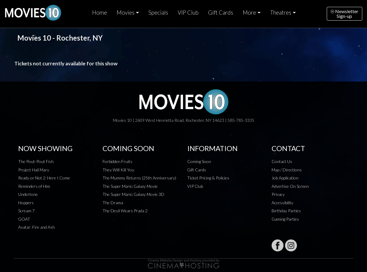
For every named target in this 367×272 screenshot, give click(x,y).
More (249, 12)
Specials (158, 12)
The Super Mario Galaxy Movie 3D (133, 194)
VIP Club (188, 12)
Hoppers (26, 202)
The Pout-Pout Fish (36, 161)
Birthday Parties (286, 210)
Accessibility (282, 202)
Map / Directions (287, 169)
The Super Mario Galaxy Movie (130, 186)
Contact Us (282, 161)
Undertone (28, 194)
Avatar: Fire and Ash (36, 227)
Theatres (280, 12)
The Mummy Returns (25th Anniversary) (139, 177)
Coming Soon (199, 161)
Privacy (278, 194)
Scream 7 (26, 210)
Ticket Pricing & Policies (208, 177)
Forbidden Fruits (117, 161)
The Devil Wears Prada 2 (125, 210)
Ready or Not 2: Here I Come (44, 177)
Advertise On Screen (290, 186)
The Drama (113, 202)
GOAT (24, 219)
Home (99, 12)
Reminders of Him (34, 186)
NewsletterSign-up (344, 13)
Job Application (285, 177)
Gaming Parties (285, 219)
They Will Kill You (118, 169)
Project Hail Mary (33, 169)
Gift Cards (220, 12)
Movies (125, 12)
